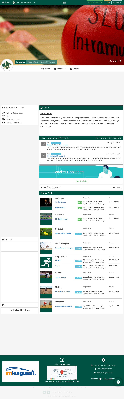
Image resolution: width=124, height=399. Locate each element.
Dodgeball (59, 302)
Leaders (76, 69)
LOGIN (107, 2)
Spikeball (59, 229)
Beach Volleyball (62, 243)
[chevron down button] (34, 2)
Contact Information (11, 123)
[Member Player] (64, 2)
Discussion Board (10, 119)
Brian (48, 143)
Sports (47, 69)
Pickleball (59, 214)
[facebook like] (19, 276)
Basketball (59, 198)
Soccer (58, 273)
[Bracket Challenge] (48, 62)
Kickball (59, 287)
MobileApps (117, 2)
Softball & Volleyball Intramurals (57, 145)
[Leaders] (74, 69)
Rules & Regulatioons (12, 113)
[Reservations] (33, 62)
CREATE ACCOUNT (95, 2)
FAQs (6, 116)
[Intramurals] (20, 62)
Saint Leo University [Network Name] (22, 2)
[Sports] (46, 69)
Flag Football (61, 257)
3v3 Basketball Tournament (56, 156)
